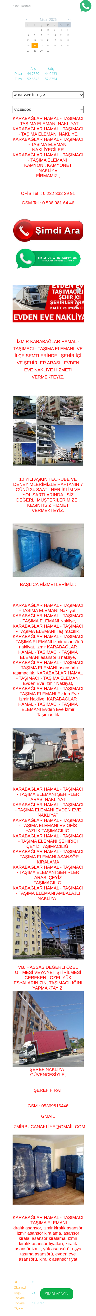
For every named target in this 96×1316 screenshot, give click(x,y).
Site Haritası (22, 6)
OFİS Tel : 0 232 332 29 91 (48, 193)
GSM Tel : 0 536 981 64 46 (48, 202)
